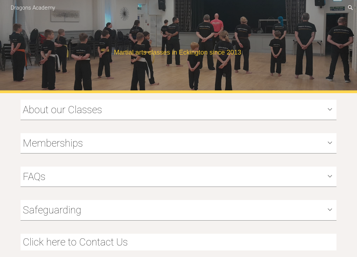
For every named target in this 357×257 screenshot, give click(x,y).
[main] (179, 46)
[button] (350, 7)
